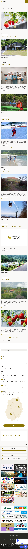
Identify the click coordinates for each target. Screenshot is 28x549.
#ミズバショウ (11, 435)
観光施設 (3, 36)
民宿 (11, 119)
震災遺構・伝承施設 (8, 64)
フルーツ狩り (14, 36)
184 (16, 337)
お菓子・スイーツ (8, 36)
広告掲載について (24, 462)
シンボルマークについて (14, 541)
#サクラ (4, 435)
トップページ (18, 3)
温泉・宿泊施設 (15, 363)
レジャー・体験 (15, 360)
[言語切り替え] (23, 1)
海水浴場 (7, 171)
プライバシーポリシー (9, 545)
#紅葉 (6, 435)
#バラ (8, 435)
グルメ (15, 358)
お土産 (7, 226)
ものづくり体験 (4, 91)
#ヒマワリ (15, 435)
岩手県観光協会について (6, 539)
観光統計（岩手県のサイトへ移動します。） (15, 539)
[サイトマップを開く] (26, 1)
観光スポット (15, 356)
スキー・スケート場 (17, 226)
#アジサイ (21, 435)
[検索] (21, 1)
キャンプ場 (7, 119)
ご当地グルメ (11, 226)
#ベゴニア (18, 435)
